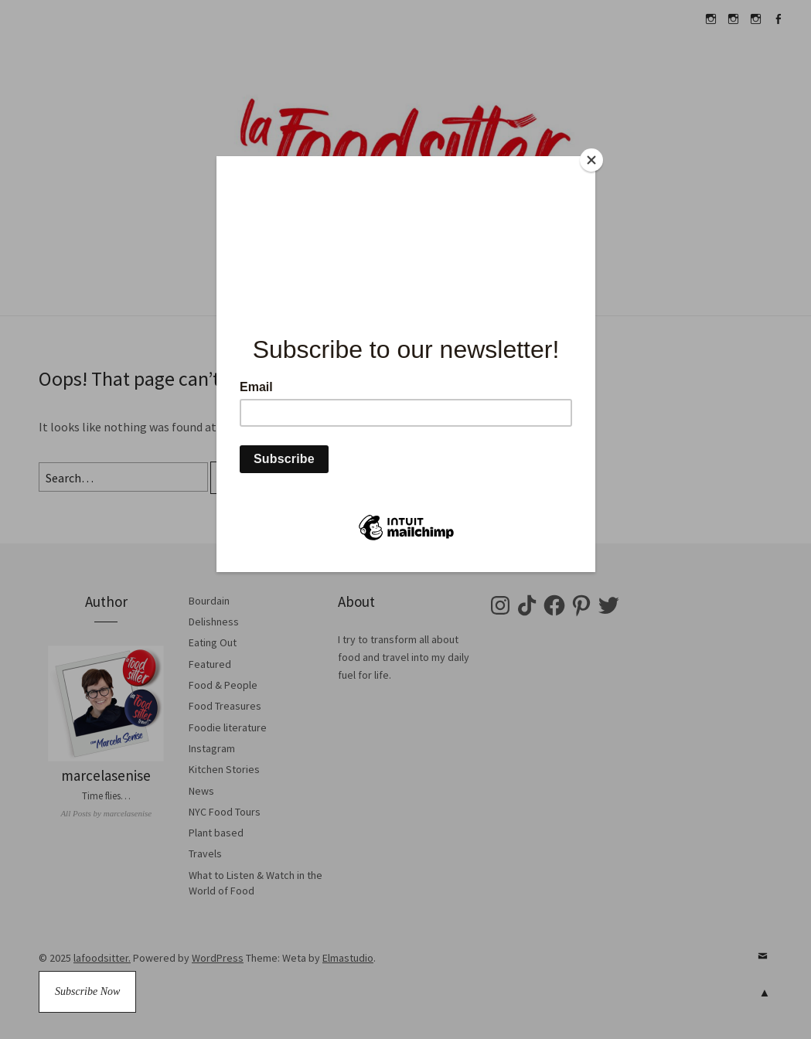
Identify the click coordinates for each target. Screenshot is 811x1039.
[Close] (591, 160)
